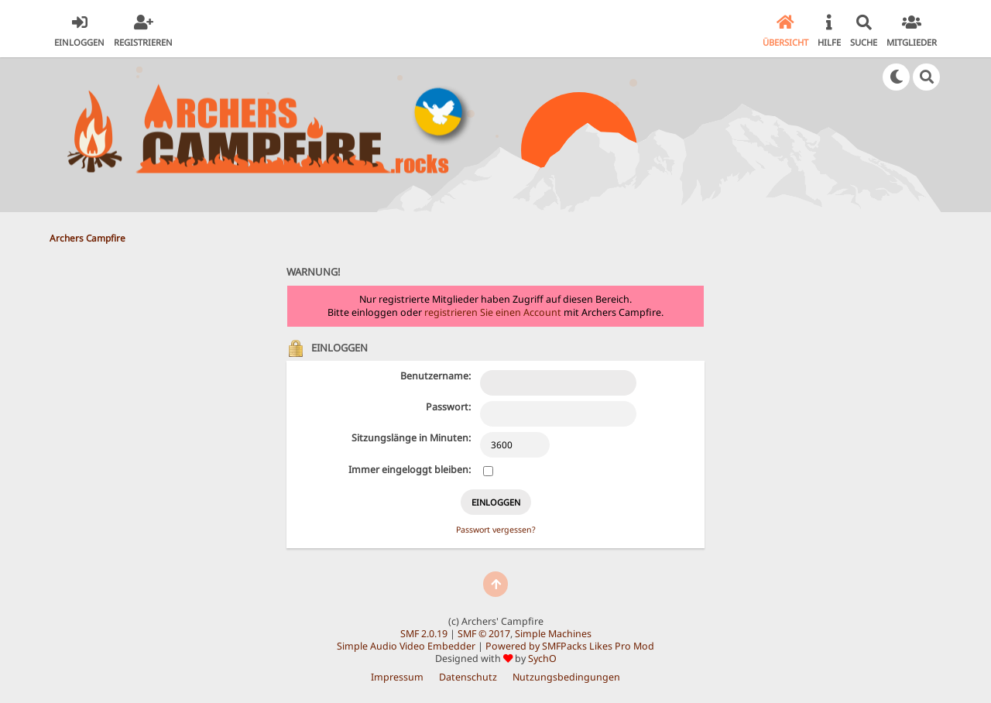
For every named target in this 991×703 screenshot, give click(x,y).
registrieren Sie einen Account (492, 312)
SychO (542, 658)
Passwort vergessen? (496, 529)
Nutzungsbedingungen (566, 677)
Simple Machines (553, 633)
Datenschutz (468, 677)
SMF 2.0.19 (423, 633)
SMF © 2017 (484, 633)
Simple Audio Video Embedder (406, 646)
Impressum (397, 677)
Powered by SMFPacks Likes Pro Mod (569, 646)
